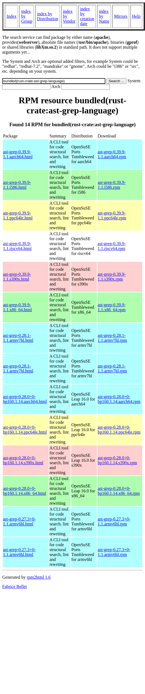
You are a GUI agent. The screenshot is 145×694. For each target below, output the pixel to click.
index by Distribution (47, 16)
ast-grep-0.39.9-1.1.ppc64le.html (18, 215)
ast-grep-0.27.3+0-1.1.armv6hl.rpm (114, 521)
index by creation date (87, 16)
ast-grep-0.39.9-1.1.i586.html (17, 185)
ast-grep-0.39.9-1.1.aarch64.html (18, 154)
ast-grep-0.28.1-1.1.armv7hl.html (18, 338)
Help (136, 16)
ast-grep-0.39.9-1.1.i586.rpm (112, 185)
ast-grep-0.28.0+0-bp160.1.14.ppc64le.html (25, 429)
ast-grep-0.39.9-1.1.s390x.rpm (112, 276)
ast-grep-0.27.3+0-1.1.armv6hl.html (19, 521)
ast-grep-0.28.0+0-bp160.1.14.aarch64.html (25, 399)
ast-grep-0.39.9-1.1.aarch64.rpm (112, 154)
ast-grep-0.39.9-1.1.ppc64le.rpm (112, 215)
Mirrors (120, 16)
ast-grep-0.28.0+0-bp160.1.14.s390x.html (23, 460)
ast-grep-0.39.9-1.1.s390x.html (17, 276)
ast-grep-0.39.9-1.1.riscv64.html (17, 246)
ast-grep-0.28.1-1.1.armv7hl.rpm (112, 338)
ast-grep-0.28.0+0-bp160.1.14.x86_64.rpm (119, 491)
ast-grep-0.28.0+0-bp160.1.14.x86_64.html (24, 491)
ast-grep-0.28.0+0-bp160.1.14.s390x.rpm (117, 460)
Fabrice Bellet (14, 586)
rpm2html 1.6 (39, 577)
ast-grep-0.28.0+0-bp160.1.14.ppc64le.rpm (119, 429)
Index (11, 16)
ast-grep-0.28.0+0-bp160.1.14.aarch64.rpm (119, 399)
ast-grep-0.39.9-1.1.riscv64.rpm (112, 246)
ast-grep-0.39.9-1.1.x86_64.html (17, 307)
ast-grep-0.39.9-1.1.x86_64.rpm (112, 307)
